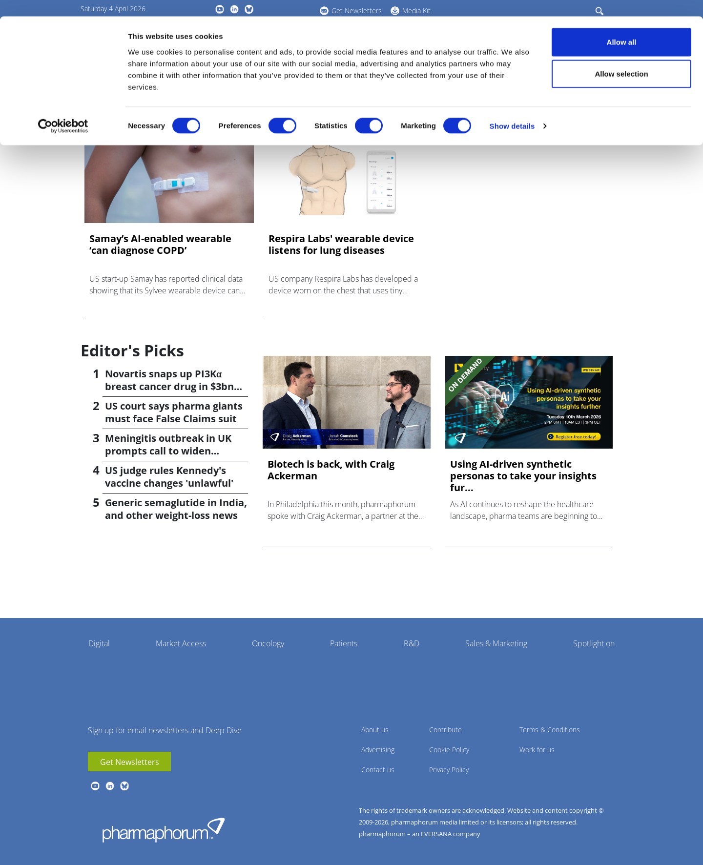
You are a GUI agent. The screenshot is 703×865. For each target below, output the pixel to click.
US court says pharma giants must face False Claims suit (174, 412)
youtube (95, 786)
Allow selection (621, 58)
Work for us (537, 749)
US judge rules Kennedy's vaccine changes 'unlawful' (169, 477)
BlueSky (124, 786)
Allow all (622, 25)
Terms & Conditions (549, 729)
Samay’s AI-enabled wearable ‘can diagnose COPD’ (160, 244)
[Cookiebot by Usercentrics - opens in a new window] (63, 110)
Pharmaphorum (163, 829)
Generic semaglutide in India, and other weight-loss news (176, 509)
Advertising (377, 749)
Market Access (181, 643)
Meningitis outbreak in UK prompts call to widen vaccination (168, 451)
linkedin (110, 786)
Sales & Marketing (496, 643)
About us (375, 729)
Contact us (377, 769)
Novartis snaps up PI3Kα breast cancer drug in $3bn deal (169, 386)
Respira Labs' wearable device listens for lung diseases (341, 244)
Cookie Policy (449, 749)
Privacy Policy (449, 769)
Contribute (445, 729)
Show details (512, 110)
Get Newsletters (129, 762)
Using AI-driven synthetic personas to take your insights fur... (523, 476)
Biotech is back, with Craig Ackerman (331, 470)
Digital (99, 643)
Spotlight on (594, 643)
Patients (343, 643)
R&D (411, 643)
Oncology (268, 643)
